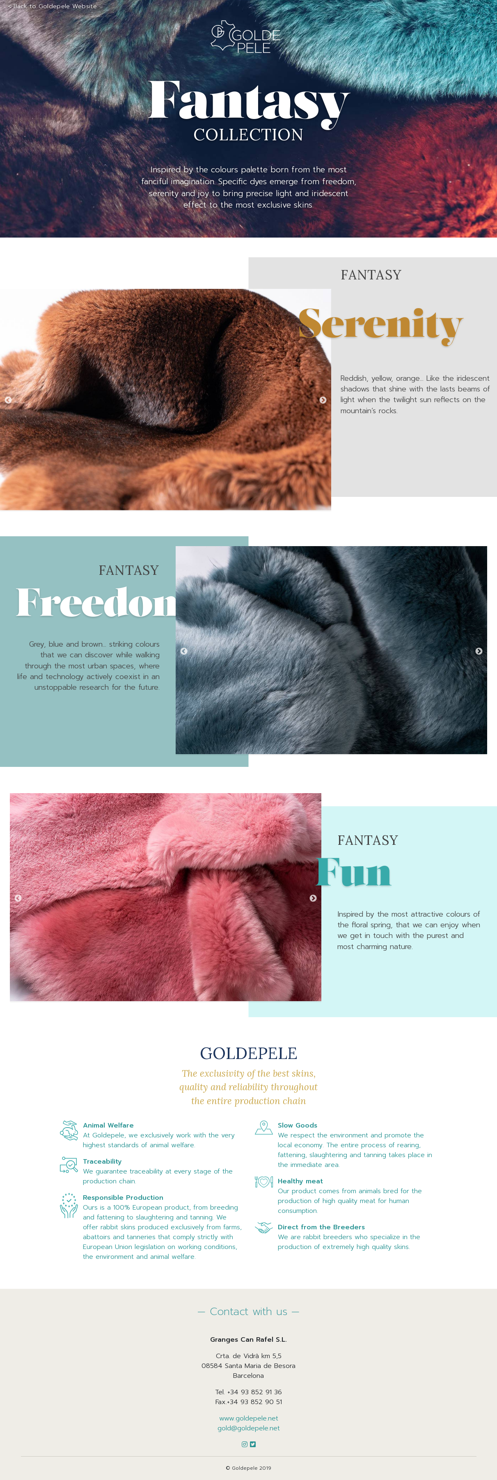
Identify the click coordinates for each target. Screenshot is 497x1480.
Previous (8, 401)
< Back (52, 6)
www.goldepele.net (248, 1418)
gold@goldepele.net (249, 1428)
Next (323, 401)
